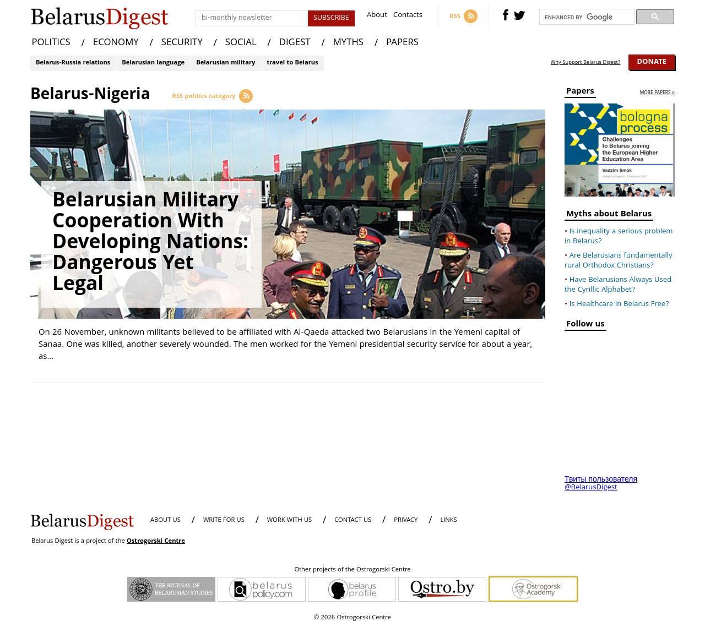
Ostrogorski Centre (156, 541)
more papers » (657, 93)
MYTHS (348, 43)
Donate (651, 62)
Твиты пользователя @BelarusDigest (601, 484)
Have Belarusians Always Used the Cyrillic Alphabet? (618, 285)
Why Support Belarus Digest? (586, 63)
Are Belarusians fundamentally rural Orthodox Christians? (619, 261)
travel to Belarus (292, 63)
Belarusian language (153, 63)
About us (165, 520)
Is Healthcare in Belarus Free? (619, 304)
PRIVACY (405, 520)
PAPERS (402, 43)
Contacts (407, 16)
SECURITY (182, 43)
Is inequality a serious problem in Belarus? (619, 237)
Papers (580, 93)
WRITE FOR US (224, 520)
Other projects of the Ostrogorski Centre (352, 570)
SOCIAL (241, 43)
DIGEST (295, 43)
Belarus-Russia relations (73, 63)
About (377, 16)
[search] (586, 17)
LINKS (448, 520)
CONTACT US (352, 520)
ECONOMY (116, 43)
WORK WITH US (289, 520)
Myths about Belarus (609, 215)
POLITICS (51, 43)
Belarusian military (225, 63)
